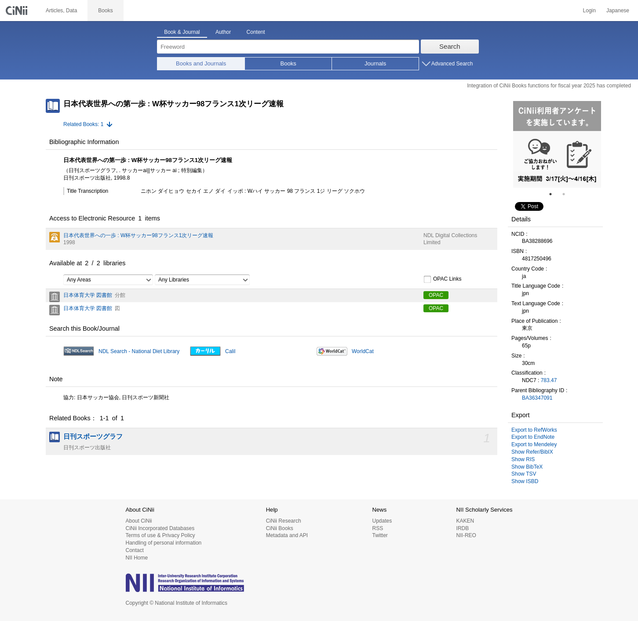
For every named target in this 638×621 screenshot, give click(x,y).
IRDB (462, 528)
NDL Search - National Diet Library (138, 351)
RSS (377, 528)
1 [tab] (554, 194)
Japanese (617, 10)
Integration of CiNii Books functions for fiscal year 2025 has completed (549, 86)
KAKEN (465, 521)
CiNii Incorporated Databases (160, 528)
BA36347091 (537, 398)
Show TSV (523, 474)
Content (256, 32)
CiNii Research (283, 521)
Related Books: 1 (83, 124)
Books (288, 63)
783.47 (549, 380)
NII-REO (466, 535)
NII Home (137, 558)
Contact (135, 550)
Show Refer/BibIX (532, 452)
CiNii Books (279, 528)
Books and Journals (201, 63)
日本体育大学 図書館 (87, 295)
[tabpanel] (557, 144)
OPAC (436, 295)
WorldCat (363, 351)
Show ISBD (524, 481)
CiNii (17, 10)
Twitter (379, 535)
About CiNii (139, 521)
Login (589, 10)
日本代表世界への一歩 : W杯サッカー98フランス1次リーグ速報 (138, 235)
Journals (375, 63)
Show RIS (523, 459)
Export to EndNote (532, 437)
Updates (382, 521)
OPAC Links (442, 279)
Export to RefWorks (534, 430)
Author (223, 32)
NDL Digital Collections (450, 235)
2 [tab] (567, 194)
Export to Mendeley (534, 444)
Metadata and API (287, 535)
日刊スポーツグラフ (93, 436)
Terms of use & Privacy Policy (160, 535)
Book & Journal (182, 32)
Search (449, 46)
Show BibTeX (527, 467)
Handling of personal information (164, 543)
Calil (230, 351)
